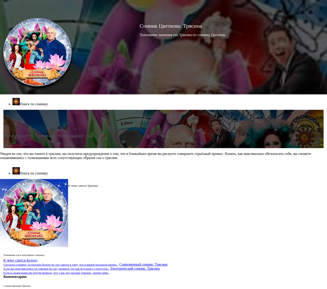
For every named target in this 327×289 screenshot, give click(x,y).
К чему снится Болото (61, 262)
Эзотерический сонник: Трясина (81, 270)
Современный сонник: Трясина (85, 266)
